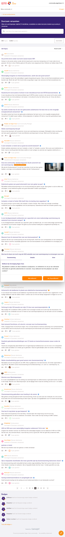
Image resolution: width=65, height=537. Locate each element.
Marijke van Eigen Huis (10, 124)
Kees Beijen (7, 440)
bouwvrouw (7, 389)
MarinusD (6, 472)
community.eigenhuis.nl (56, 3)
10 (29, 488)
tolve (5, 179)
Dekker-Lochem (11, 519)
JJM (5, 455)
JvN (5, 53)
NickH (6, 87)
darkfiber (9, 508)
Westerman (7, 355)
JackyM (6, 232)
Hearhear (6, 319)
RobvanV (6, 285)
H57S (5, 213)
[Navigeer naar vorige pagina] (17, 488)
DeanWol (6, 406)
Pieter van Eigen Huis (10, 157)
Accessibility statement (45, 533)
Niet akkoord (32, 278)
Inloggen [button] (61, 9)
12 (35, 488)
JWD (5, 372)
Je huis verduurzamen (9, 14)
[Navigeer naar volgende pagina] (48, 488)
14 (41, 488)
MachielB (6, 141)
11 (32, 488)
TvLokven (7, 249)
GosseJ (6, 336)
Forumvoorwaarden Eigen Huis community (25, 533)
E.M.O (6, 104)
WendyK (6, 196)
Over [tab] (53, 257)
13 (38, 488)
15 (44, 488)
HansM (6, 70)
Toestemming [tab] (11, 257)
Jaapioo (6, 302)
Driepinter (7, 423)
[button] (32, 61)
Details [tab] (32, 257)
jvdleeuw (9, 497)
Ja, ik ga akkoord (53, 278)
